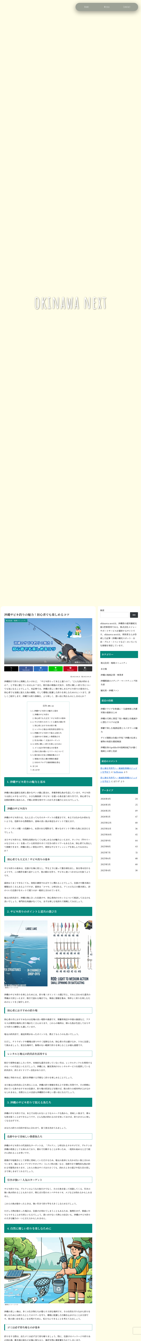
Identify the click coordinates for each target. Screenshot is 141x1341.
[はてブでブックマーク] (41, 668)
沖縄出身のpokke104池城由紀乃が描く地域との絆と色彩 (119, 749)
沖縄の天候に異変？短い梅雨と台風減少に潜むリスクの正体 (119, 720)
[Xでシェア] (11, 668)
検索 (102, 610)
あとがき (36, 769)
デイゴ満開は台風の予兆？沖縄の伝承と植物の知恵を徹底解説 (119, 739)
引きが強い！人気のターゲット (47, 740)
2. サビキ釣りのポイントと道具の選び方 (48, 721)
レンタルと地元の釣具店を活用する (49, 729)
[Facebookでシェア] (26, 668)
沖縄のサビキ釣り (42, 714)
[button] (85, 668)
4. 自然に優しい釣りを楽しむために (47, 744)
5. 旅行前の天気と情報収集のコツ (46, 755)
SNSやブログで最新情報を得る (47, 762)
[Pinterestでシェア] (70, 668)
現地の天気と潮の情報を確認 (46, 758)
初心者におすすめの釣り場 (45, 725)
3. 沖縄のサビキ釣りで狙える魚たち (47, 732)
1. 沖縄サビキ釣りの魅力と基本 (45, 710)
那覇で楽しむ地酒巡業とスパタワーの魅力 (119, 729)
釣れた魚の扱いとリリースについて (49, 751)
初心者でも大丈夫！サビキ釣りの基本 (50, 718)
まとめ (35, 766)
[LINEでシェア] (56, 668)
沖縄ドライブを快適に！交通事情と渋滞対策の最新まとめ (119, 710)
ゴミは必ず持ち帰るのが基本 (46, 747)
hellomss (118, 771)
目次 (45, 705)
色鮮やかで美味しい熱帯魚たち (47, 736)
